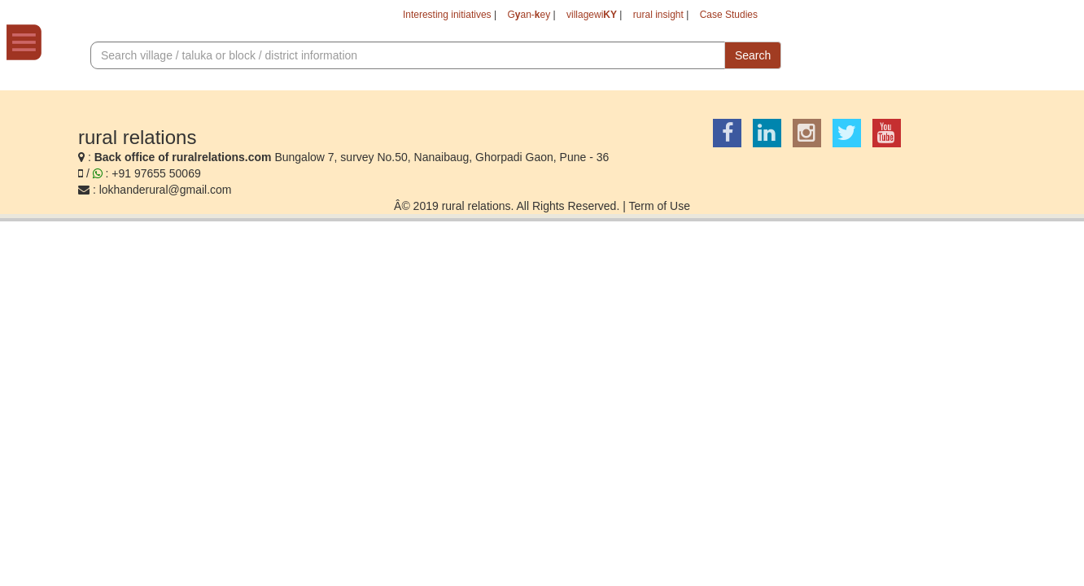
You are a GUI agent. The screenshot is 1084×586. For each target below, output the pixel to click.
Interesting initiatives (400, 16)
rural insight (643, 16)
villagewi (566, 16)
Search (753, 57)
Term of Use (658, 207)
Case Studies (724, 16)
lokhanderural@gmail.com (165, 191)
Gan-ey (495, 16)
